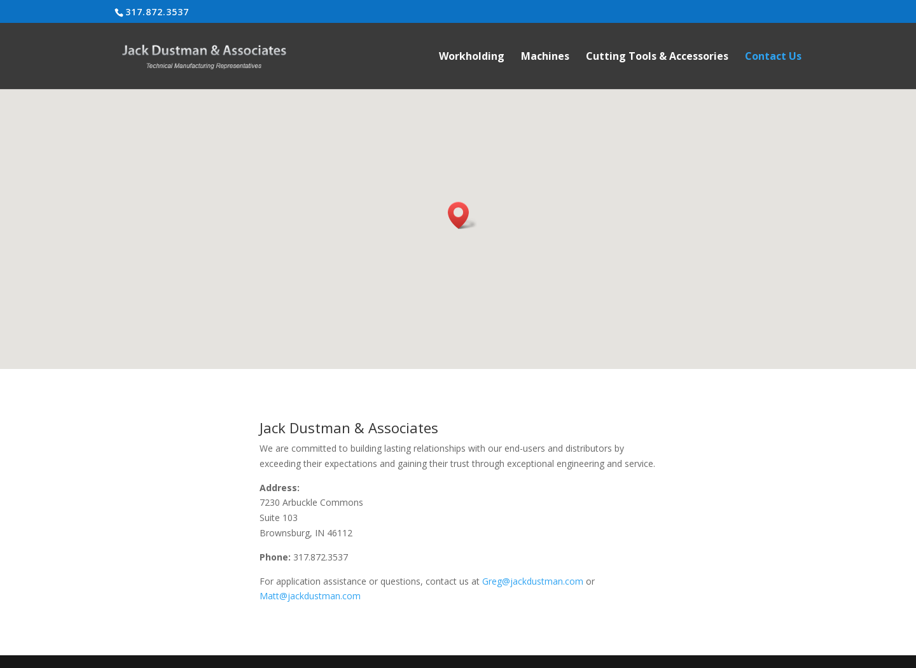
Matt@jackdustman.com (310, 596)
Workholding (471, 57)
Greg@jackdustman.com (532, 581)
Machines (545, 57)
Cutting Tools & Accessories (657, 57)
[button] (462, 215)
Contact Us (773, 57)
